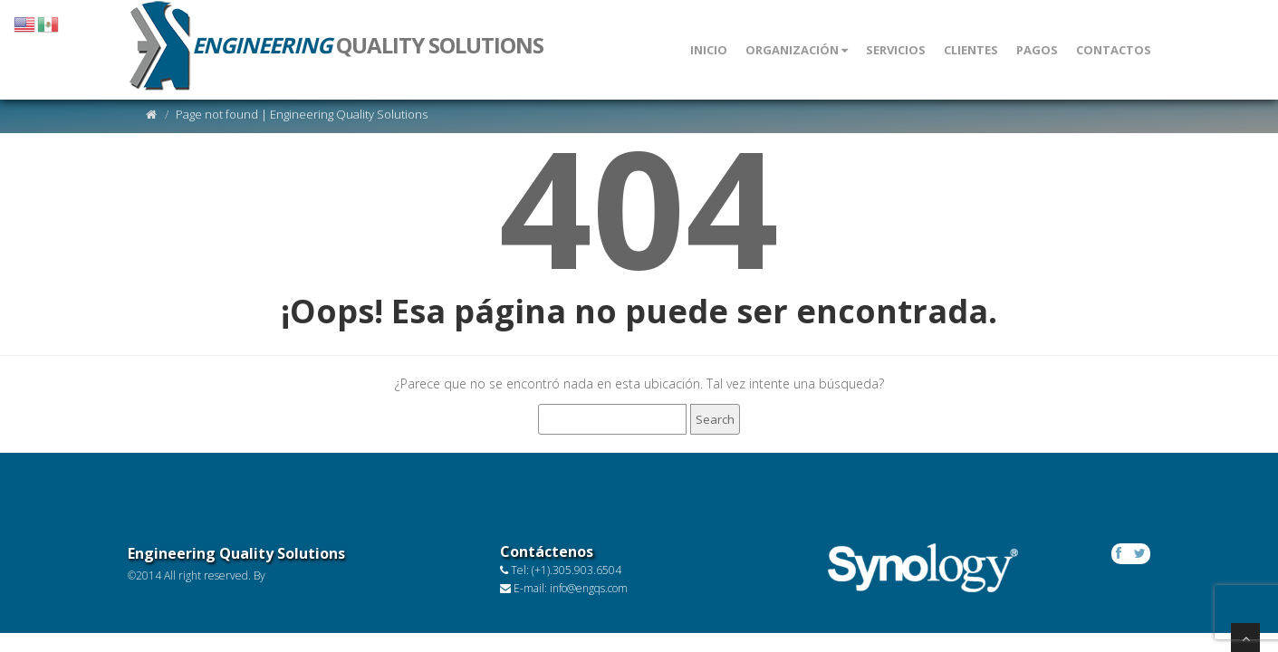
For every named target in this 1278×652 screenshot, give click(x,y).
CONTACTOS (1113, 50)
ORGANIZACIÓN (796, 50)
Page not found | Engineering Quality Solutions (302, 114)
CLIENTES (971, 50)
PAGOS (1037, 50)
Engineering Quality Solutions (236, 553)
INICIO (708, 50)
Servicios (896, 50)
